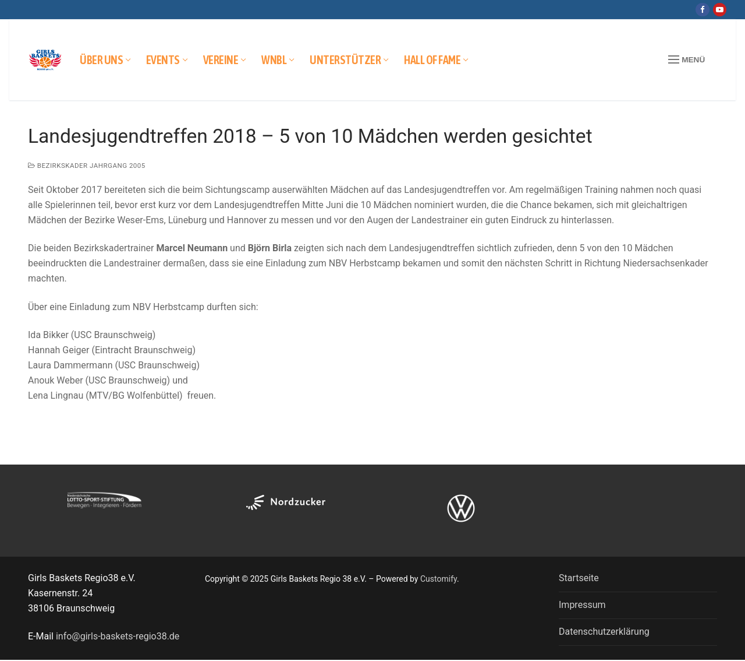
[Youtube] (719, 9)
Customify (438, 578)
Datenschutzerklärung (604, 631)
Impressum (582, 604)
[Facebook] (702, 9)
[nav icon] (686, 60)
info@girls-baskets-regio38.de (117, 636)
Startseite (579, 577)
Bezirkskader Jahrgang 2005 (87, 165)
